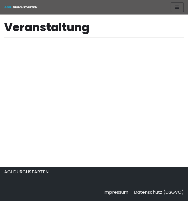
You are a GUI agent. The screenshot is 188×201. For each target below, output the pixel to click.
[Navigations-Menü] (177, 7)
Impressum (115, 192)
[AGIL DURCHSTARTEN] (21, 7)
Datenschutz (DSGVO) (159, 192)
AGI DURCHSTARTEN (26, 172)
